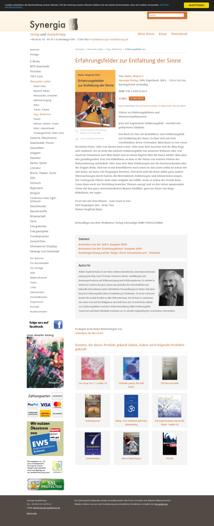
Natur (36, 105)
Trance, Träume (41, 109)
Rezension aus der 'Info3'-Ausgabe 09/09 (103, 244)
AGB (32, 272)
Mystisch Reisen (41, 91)
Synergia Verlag (128, 80)
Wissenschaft (38, 216)
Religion (35, 193)
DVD (32, 178)
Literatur (35, 168)
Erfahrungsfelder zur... (136, 49)
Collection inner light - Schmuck (43, 199)
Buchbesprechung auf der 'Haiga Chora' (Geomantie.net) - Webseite (119, 252)
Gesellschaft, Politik (42, 143)
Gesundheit (37, 148)
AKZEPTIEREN (196, 5)
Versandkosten (38, 297)
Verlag (34, 34)
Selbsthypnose (92, 421)
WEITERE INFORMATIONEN (34, 8)
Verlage (34, 54)
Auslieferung (56, 34)
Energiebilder (38, 226)
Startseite (79, 49)
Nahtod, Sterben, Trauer (46, 123)
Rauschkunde (38, 206)
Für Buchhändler (39, 263)
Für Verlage (36, 268)
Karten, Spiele (38, 163)
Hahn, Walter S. (134, 76)
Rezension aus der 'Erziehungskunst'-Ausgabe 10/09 (110, 248)
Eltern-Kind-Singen (131, 458)
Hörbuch (35, 183)
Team (33, 282)
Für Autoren (37, 258)
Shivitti (169, 458)
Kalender (35, 158)
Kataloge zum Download (44, 251)
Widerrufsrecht (38, 277)
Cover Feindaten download (92, 139)
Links (33, 287)
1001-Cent (36, 76)
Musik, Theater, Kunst (43, 173)
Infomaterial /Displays (43, 246)
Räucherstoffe (38, 211)
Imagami (35, 153)
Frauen (36, 119)
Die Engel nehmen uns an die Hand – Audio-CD (169, 423)
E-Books (35, 61)
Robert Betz (39, 86)
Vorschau (35, 71)
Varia (33, 221)
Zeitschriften (37, 241)
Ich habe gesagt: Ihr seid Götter (131, 385)
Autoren (34, 49)
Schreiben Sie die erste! (89, 333)
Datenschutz (37, 292)
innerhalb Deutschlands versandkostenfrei (155, 106)
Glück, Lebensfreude (43, 128)
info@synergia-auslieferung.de (110, 39)
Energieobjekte (39, 231)
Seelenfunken (93, 458)
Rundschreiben (38, 311)
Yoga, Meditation (42, 114)
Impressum (36, 301)
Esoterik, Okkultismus (43, 138)
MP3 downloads (39, 66)
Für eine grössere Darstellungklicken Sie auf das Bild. (93, 131)
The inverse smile (170, 383)
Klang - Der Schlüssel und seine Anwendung (131, 423)
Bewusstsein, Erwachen (45, 95)
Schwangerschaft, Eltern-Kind (48, 133)
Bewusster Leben (40, 81)
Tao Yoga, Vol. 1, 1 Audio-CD (92, 383)
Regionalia (36, 188)
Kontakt (34, 306)
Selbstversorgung (42, 100)
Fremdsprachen (39, 236)
